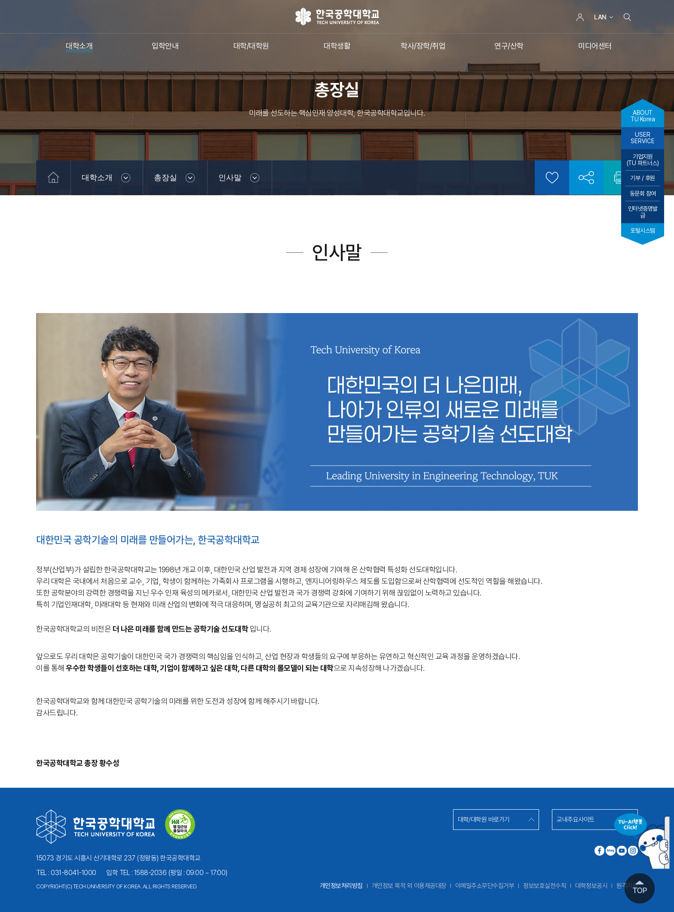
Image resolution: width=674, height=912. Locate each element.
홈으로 (53, 177)
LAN (600, 17)
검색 (627, 17)
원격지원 (627, 886)
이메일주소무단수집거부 (485, 886)
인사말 (230, 177)
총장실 (165, 177)
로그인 (580, 17)
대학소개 (97, 177)
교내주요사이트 (575, 819)
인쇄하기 (621, 177)
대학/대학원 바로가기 (484, 819)
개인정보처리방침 (341, 886)
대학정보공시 (591, 886)
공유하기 (586, 177)
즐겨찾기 (552, 177)
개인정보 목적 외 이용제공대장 (409, 886)
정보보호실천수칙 (544, 886)
